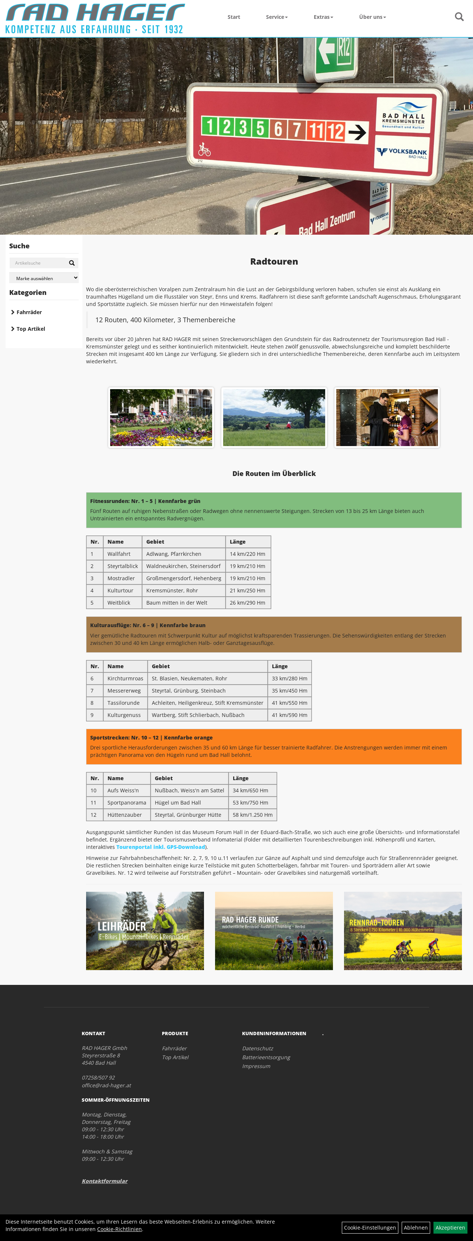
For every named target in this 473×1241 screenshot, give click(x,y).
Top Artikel (31, 328)
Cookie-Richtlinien (119, 1228)
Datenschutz (257, 1048)
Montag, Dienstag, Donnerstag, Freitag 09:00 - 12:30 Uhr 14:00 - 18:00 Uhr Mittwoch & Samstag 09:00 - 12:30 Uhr (107, 1136)
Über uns (372, 16)
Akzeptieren (450, 1227)
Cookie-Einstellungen (370, 1227)
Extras (323, 16)
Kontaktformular (104, 1180)
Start (234, 16)
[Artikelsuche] (459, 17)
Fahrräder (29, 312)
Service (277, 16)
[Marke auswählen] (44, 277)
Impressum (256, 1066)
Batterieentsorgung (266, 1057)
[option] (274, 418)
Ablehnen (416, 1227)
